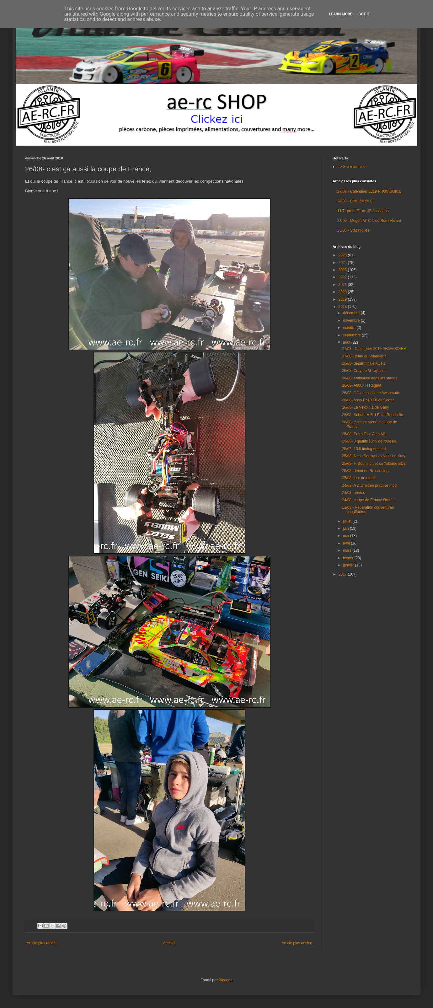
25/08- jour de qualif (358, 478)
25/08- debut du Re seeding (365, 471)
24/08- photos (353, 493)
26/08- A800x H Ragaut (361, 385)
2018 (343, 306)
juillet (348, 521)
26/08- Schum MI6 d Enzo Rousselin (372, 415)
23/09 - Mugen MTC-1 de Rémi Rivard (369, 220)
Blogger (225, 980)
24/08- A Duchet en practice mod (369, 485)
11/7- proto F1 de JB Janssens (362, 211)
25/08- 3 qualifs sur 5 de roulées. (369, 441)
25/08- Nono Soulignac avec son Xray (373, 456)
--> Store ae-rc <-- (352, 166)
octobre (349, 327)
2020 (343, 292)
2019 (343, 299)
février (349, 558)
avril (347, 543)
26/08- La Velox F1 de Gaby (365, 407)
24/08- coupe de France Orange (369, 500)
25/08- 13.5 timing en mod (364, 449)
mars (347, 550)
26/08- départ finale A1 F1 (363, 363)
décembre (352, 313)
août (347, 342)
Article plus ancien (297, 943)
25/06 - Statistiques (353, 230)
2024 (343, 262)
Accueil (169, 943)
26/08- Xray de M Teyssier (364, 370)
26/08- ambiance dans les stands (369, 378)
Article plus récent (41, 943)
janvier (349, 565)
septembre (352, 335)
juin (346, 528)
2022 (343, 277)
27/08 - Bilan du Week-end (364, 356)
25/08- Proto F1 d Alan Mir (364, 434)
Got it (364, 14)
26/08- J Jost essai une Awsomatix (371, 393)
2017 (343, 574)
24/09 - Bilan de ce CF (356, 201)
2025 (343, 255)
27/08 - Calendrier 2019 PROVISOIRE (369, 191)
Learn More (340, 14)
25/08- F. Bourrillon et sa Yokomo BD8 (374, 463)
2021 (343, 284)
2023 (343, 270)
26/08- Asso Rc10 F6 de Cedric (368, 400)
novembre (352, 320)
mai (346, 535)
